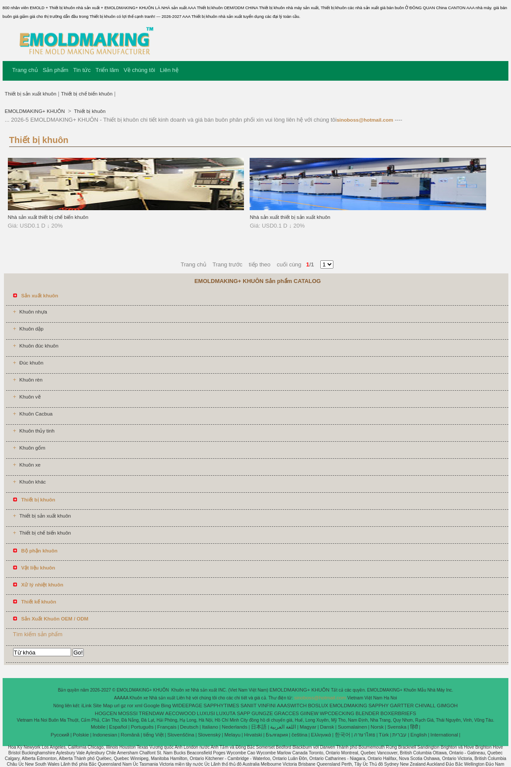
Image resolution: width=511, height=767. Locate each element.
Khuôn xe (30, 464)
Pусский (60, 734)
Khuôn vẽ (29, 396)
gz (123, 705)
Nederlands (234, 727)
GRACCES (286, 713)
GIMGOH (447, 705)
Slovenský (209, 734)
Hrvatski (253, 734)
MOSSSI (128, 713)
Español (118, 727)
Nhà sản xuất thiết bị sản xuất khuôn (290, 217)
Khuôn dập (31, 328)
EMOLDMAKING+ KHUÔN (35, 111)
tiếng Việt (153, 734)
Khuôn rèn (30, 379)
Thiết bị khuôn (89, 111)
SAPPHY (378, 705)
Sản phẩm (56, 70)
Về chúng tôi (139, 70)
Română (130, 734)
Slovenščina (180, 734)
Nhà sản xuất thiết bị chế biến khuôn (48, 217)
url (117, 705)
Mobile (98, 727)
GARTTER (402, 705)
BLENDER (367, 713)
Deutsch (189, 727)
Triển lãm (107, 70)
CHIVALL (425, 705)
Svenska (396, 727)
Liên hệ (169, 70)
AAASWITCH (291, 705)
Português (142, 727)
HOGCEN (106, 713)
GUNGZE (262, 713)
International (444, 734)
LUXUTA (226, 713)
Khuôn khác (32, 481)
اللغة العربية (283, 727)
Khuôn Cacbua (35, 413)
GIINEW (309, 713)
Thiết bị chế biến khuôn (87, 93)
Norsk (377, 727)
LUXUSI (206, 713)
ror (130, 705)
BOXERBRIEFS (398, 713)
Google (152, 705)
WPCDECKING (337, 713)
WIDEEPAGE (187, 705)
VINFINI (267, 705)
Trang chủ (25, 70)
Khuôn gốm (32, 447)
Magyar (308, 727)
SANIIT (248, 705)
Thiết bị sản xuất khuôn (30, 93)
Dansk (327, 727)
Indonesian (105, 734)
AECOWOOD (180, 713)
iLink (86, 705)
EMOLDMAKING (348, 705)
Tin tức (82, 70)
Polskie (81, 734)
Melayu (232, 734)
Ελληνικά (321, 734)
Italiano (210, 727)
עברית (399, 734)
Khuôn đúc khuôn (38, 345)
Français (166, 727)
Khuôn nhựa (33, 311)
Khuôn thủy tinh (37, 430)
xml (138, 705)
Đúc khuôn (31, 362)
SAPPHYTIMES (221, 705)
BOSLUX (318, 705)
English (418, 734)
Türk (384, 734)
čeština (299, 734)
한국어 (342, 734)
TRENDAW (151, 713)
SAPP (243, 713)
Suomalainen (352, 727)
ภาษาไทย (364, 734)
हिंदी (414, 727)
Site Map (103, 705)
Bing (166, 705)
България (277, 734)
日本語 (259, 727)
